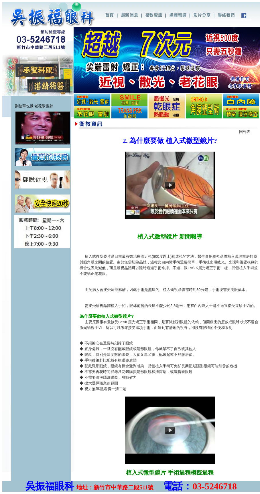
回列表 (244, 132)
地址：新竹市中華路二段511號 (114, 487)
